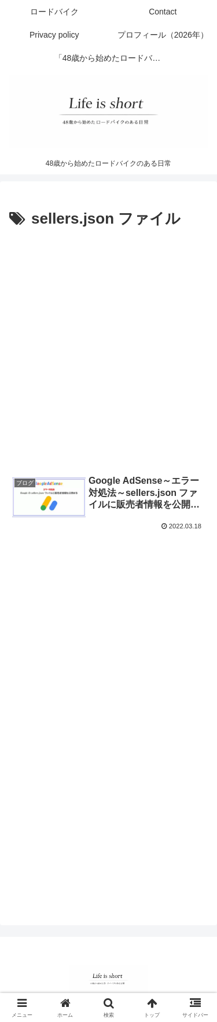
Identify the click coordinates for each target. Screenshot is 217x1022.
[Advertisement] (108, 346)
